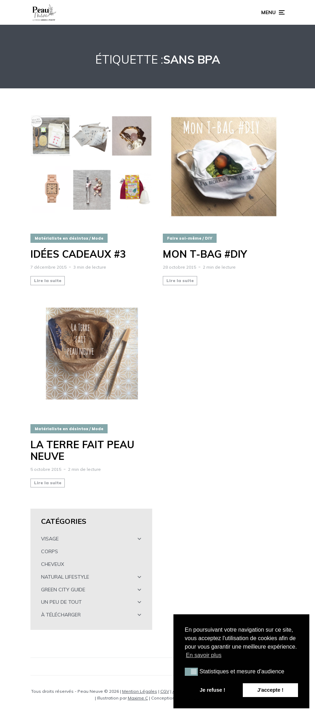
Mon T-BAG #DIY (205, 254)
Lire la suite (48, 280)
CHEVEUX (52, 564)
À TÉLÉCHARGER (61, 614)
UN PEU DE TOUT (61, 602)
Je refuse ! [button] (212, 690)
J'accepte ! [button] (270, 690)
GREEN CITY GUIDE (63, 589)
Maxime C (138, 698)
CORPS (49, 551)
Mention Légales (139, 691)
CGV (164, 691)
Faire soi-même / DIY (189, 238)
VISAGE (50, 539)
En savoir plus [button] (204, 655)
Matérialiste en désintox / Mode (69, 238)
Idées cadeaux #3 (78, 254)
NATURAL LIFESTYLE (65, 577)
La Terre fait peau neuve (82, 450)
